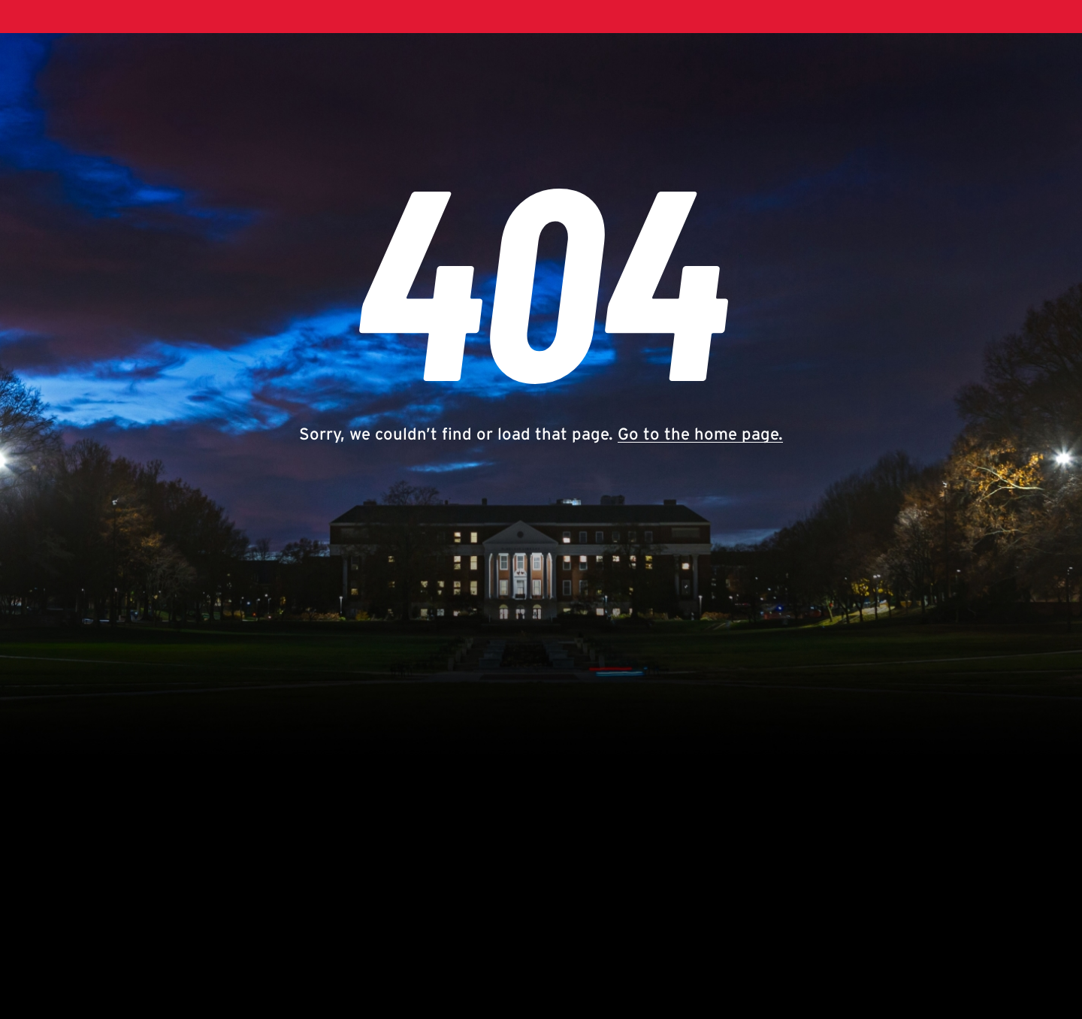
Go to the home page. (700, 433)
